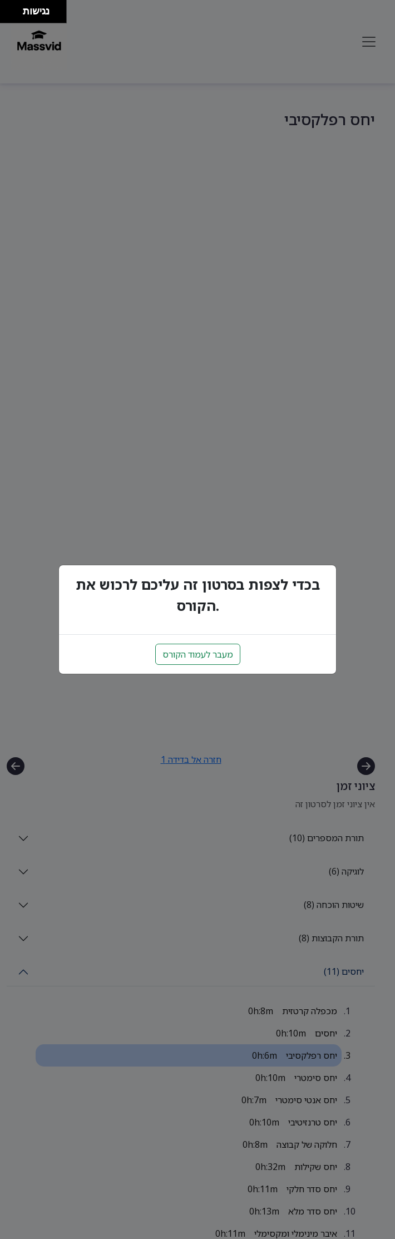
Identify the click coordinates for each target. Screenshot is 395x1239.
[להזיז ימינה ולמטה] (15, 15)
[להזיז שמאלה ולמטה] (9, 15)
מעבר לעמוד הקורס (197, 654)
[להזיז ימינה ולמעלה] (15, 9)
